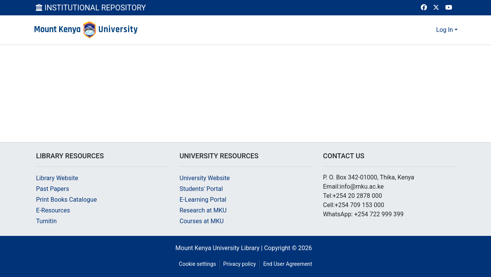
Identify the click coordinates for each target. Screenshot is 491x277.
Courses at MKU (202, 221)
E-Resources (53, 210)
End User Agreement (287, 264)
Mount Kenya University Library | (219, 248)
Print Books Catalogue (66, 199)
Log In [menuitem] (444, 29)
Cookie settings (197, 264)
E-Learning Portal (203, 199)
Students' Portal (201, 188)
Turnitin (46, 221)
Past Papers (52, 188)
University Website (205, 178)
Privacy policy (239, 264)
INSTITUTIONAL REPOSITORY (91, 7)
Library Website (57, 178)
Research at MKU (203, 210)
